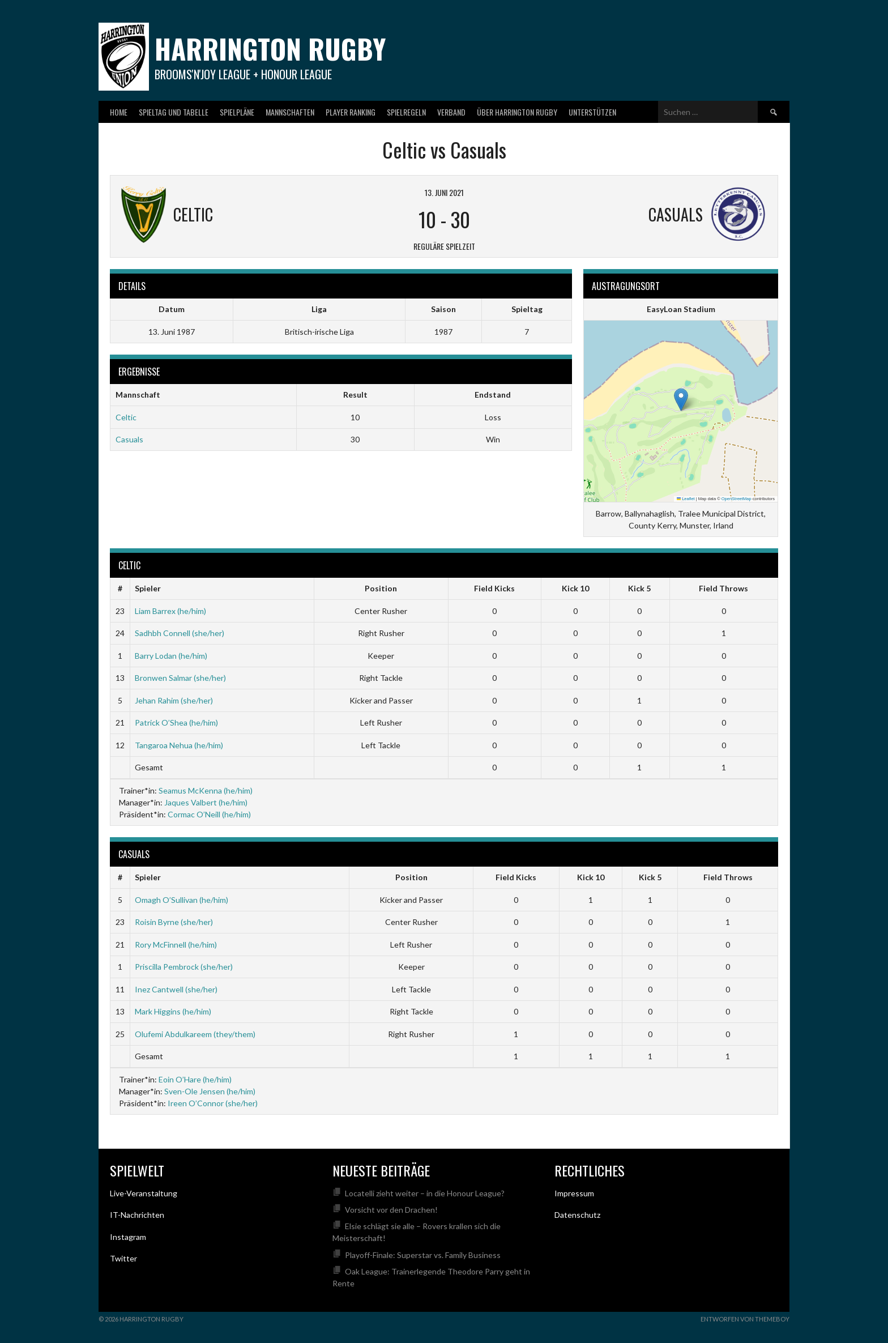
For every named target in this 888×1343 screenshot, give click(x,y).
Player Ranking (350, 112)
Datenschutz (577, 1215)
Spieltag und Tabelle (173, 112)
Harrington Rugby (270, 48)
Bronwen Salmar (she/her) (180, 678)
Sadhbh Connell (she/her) (179, 633)
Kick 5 (639, 588)
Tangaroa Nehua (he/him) (179, 745)
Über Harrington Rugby (517, 112)
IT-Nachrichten (137, 1215)
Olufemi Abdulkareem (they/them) (195, 1034)
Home (118, 112)
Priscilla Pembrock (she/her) (184, 966)
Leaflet (686, 498)
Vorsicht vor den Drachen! (391, 1209)
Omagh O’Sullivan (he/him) (181, 900)
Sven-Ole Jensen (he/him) (209, 1091)
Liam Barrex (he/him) (170, 611)
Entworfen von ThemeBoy (745, 1319)
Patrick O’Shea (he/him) (176, 722)
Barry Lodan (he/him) (171, 655)
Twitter (123, 1258)
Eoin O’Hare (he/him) (195, 1079)
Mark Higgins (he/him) (173, 1011)
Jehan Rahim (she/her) (174, 700)
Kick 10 (575, 588)
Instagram (128, 1237)
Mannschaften (290, 112)
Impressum (574, 1193)
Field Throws (723, 588)
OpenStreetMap (737, 498)
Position (381, 588)
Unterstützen (592, 112)
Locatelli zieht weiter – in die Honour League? (425, 1193)
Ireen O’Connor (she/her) (213, 1103)
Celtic (126, 417)
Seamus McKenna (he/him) (206, 790)
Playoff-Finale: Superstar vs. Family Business (423, 1255)
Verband (451, 112)
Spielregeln (406, 112)
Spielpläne (237, 112)
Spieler (148, 588)
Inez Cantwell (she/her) (176, 989)
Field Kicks (494, 588)
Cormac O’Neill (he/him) (209, 814)
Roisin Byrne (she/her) (174, 922)
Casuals (129, 439)
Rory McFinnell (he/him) (176, 944)
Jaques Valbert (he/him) (205, 802)
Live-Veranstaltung (143, 1193)
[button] (681, 399)
